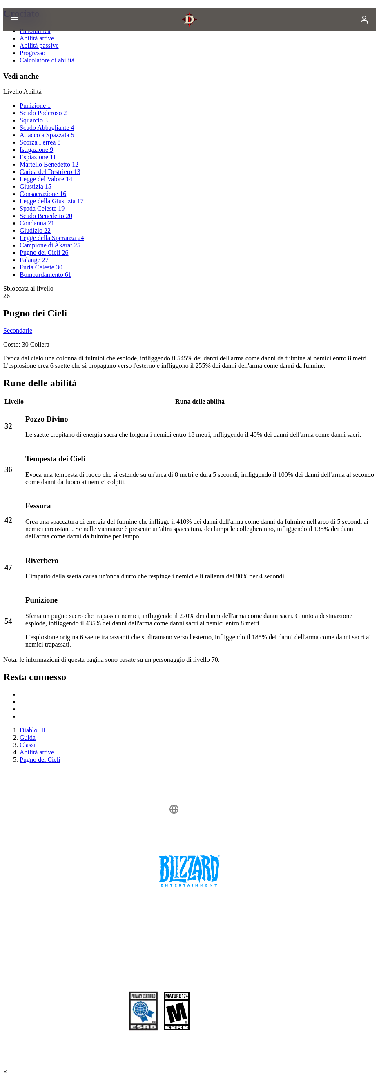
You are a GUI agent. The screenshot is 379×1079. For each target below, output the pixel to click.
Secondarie (17, 330)
